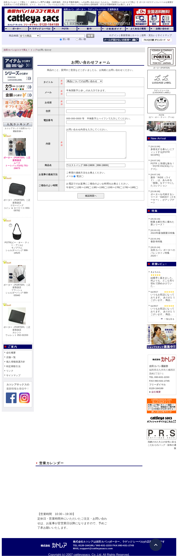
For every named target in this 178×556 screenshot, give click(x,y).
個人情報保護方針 (15, 361)
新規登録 (125, 35)
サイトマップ (165, 35)
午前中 (71, 192)
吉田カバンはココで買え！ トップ (20, 50)
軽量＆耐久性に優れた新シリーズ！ (162, 223)
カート (135, 35)
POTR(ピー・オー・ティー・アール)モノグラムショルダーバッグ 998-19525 (17, 247)
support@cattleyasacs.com (96, 548)
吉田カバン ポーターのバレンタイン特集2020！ (163, 253)
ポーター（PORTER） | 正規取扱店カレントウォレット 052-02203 (17, 331)
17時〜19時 (130, 192)
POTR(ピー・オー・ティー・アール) (161, 115)
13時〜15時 (99, 192)
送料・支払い (148, 35)
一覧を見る (169, 319)
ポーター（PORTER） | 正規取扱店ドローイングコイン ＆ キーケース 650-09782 (17, 205)
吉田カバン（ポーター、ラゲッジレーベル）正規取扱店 (91, 9)
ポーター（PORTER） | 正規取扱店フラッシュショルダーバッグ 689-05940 (17, 290)
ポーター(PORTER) (161, 67)
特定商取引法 (13, 366)
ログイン (114, 35)
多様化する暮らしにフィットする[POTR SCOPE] (162, 152)
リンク (9, 370)
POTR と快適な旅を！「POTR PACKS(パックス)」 (162, 166)
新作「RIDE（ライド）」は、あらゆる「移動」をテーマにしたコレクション (162, 181)
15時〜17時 (114, 192)
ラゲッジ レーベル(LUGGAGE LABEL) (161, 90)
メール (71, 181)
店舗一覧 (11, 357)
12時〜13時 (83, 192)
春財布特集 (157, 241)
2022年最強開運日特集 (163, 233)
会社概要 (11, 352)
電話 (79, 181)
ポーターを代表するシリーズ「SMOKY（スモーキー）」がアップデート (163, 198)
